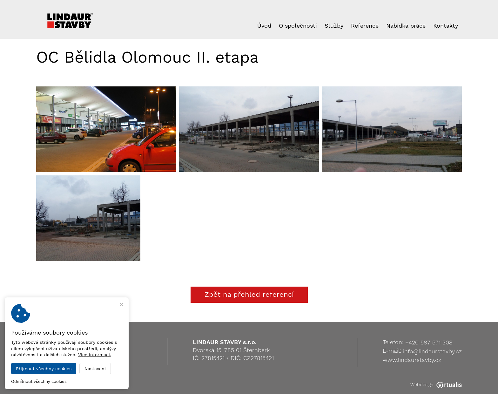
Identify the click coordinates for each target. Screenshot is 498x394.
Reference (365, 25)
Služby (334, 25)
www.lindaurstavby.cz (412, 360)
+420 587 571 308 (429, 342)
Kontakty (445, 25)
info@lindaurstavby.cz (432, 351)
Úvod (264, 25)
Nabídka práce (406, 25)
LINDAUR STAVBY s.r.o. (97, 384)
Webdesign (436, 384)
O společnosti (298, 25)
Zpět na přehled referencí (249, 294)
